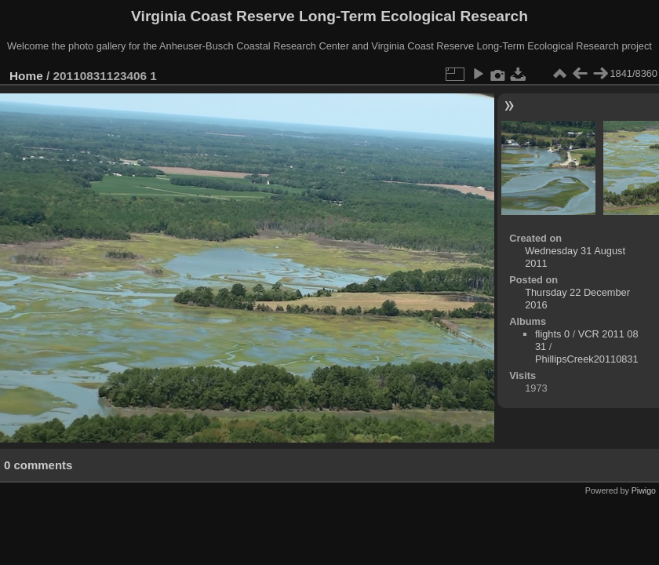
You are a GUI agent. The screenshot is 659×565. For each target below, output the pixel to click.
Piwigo (644, 490)
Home (26, 75)
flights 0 (552, 334)
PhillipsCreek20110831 (587, 359)
